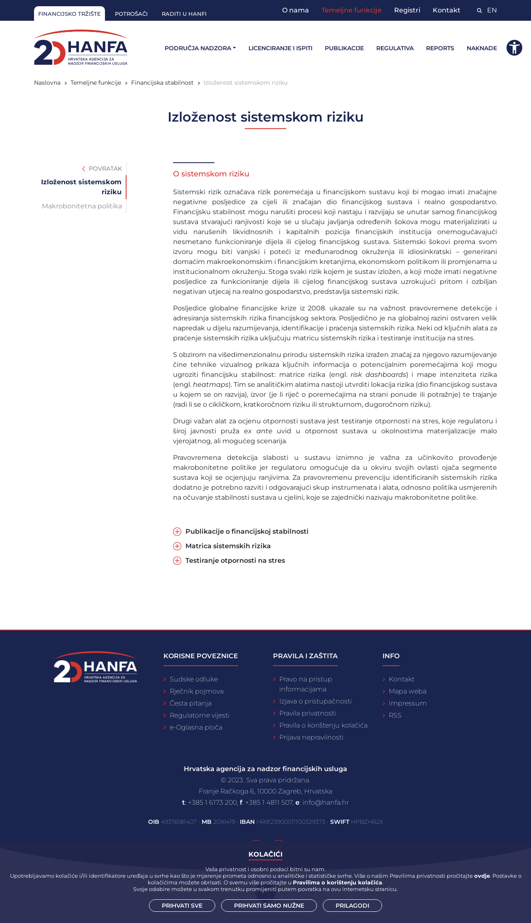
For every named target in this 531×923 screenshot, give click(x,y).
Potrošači (131, 13)
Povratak (102, 168)
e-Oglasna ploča (196, 727)
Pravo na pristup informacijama (305, 684)
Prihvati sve (182, 905)
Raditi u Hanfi (184, 13)
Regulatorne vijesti (199, 715)
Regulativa (395, 48)
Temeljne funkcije (352, 10)
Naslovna (47, 82)
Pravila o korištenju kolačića (323, 725)
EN (492, 10)
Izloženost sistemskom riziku (245, 82)
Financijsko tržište (69, 13)
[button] (514, 47)
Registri (407, 10)
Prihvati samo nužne (269, 905)
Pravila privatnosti (307, 713)
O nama (295, 10)
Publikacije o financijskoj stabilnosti (247, 531)
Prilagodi (352, 905)
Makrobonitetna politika (82, 206)
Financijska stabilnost (162, 82)
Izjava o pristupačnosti (315, 701)
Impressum (408, 703)
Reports (440, 48)
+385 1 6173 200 (212, 802)
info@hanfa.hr (325, 802)
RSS (395, 715)
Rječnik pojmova (197, 691)
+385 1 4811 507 (268, 802)
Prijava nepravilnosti (311, 737)
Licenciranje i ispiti (280, 48)
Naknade (482, 48)
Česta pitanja (191, 703)
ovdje (482, 875)
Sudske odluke (194, 679)
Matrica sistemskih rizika (228, 546)
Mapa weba (407, 691)
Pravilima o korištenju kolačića (337, 882)
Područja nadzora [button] (198, 48)
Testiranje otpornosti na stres (235, 560)
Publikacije (344, 48)
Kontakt (446, 10)
